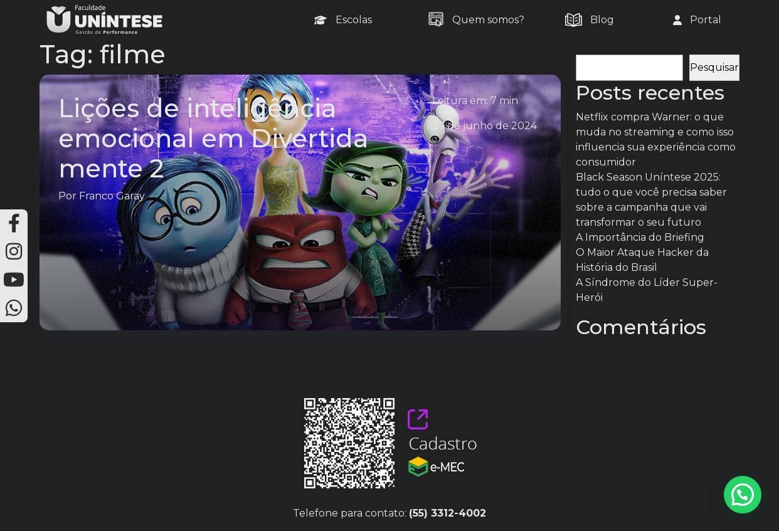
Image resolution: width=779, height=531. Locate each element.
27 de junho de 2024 (484, 126)
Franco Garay (112, 196)
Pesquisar (600, 47)
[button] (742, 494)
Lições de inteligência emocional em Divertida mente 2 (213, 138)
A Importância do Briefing (640, 237)
